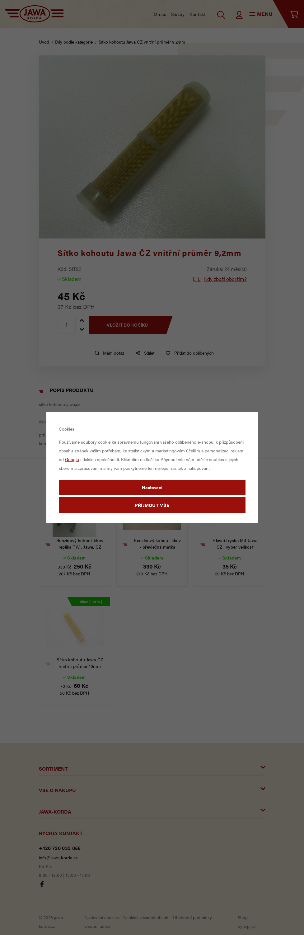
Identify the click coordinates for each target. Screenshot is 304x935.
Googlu (72, 459)
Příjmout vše (152, 505)
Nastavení (152, 487)
